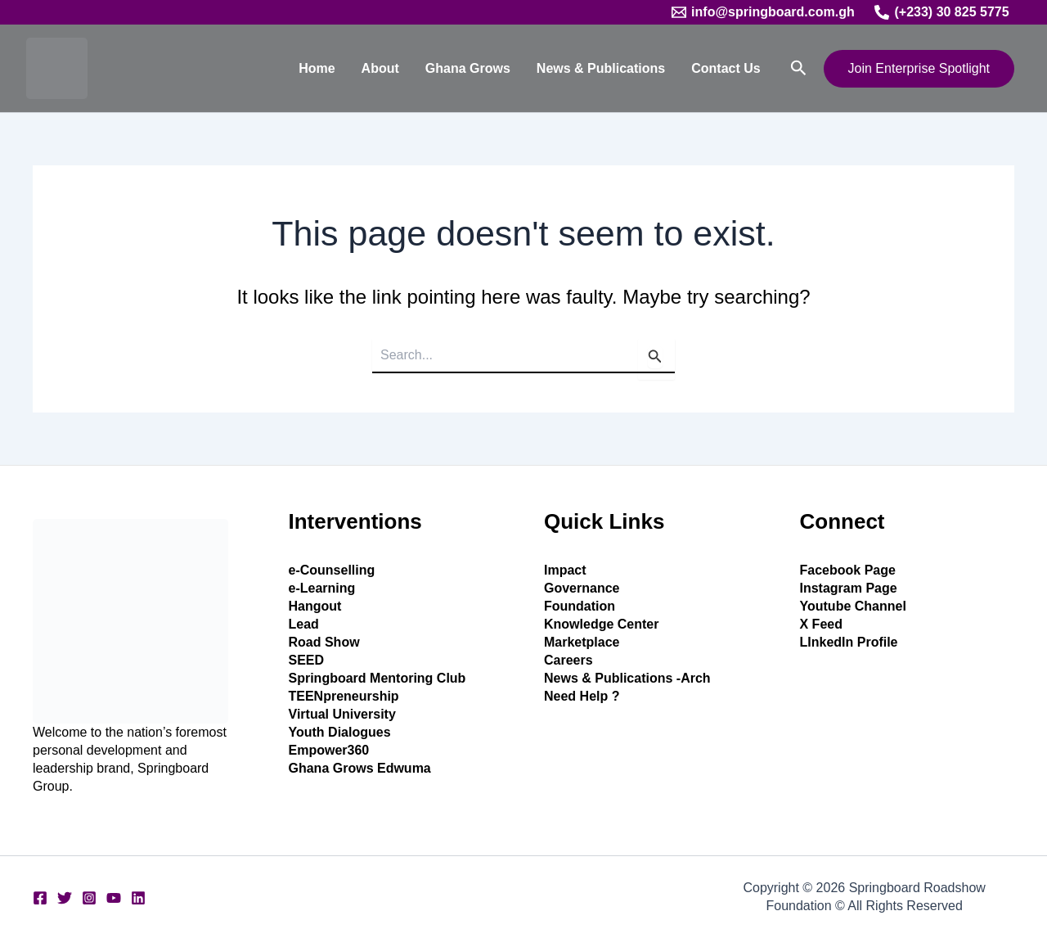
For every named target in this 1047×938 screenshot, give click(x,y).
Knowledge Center (601, 624)
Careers (568, 660)
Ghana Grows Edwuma (360, 768)
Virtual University (342, 714)
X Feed (821, 624)
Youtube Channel (853, 606)
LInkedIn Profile (849, 642)
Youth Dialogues (340, 732)
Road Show (324, 642)
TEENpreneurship (344, 696)
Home (317, 68)
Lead (304, 624)
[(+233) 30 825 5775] (942, 12)
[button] (798, 68)
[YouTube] (113, 898)
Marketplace (582, 642)
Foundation (579, 606)
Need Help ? (581, 696)
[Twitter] (64, 898)
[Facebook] (40, 898)
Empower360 (329, 750)
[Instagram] (89, 898)
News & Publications (601, 68)
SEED (307, 660)
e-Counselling (332, 570)
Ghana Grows (467, 68)
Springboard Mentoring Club (377, 678)
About (380, 68)
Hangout (315, 606)
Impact (565, 570)
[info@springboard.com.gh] (763, 12)
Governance (581, 588)
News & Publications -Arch (627, 678)
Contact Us (725, 68)
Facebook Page (848, 570)
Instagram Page (848, 588)
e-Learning (322, 588)
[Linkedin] (138, 898)
